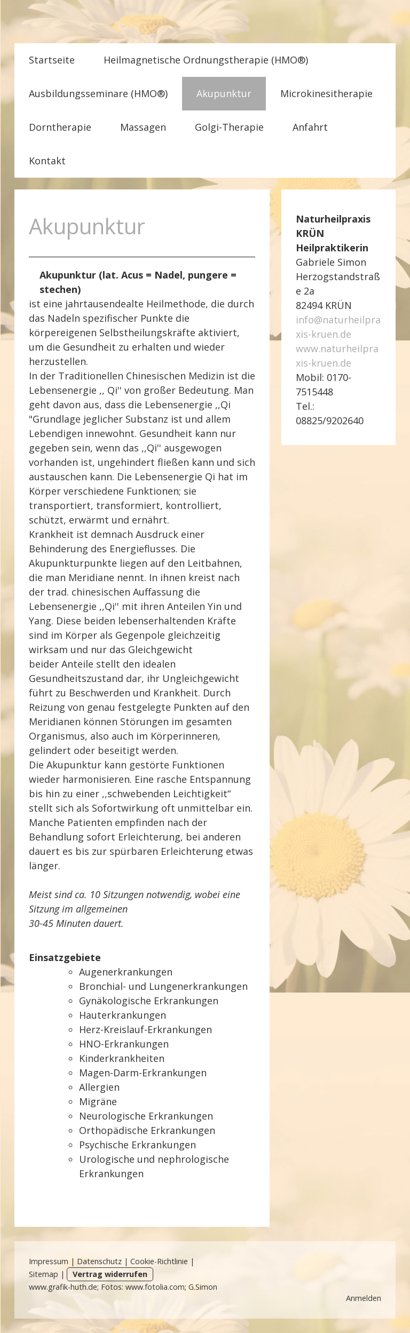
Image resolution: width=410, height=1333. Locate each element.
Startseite (52, 59)
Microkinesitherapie (326, 93)
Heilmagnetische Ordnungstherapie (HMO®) (206, 59)
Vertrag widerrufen (110, 1274)
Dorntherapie (60, 127)
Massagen (143, 127)
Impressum (48, 1261)
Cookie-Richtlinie (159, 1261)
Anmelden (363, 1298)
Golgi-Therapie (229, 127)
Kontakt (47, 160)
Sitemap (43, 1274)
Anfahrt (310, 127)
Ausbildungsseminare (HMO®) (98, 93)
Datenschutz (99, 1261)
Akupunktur (223, 93)
